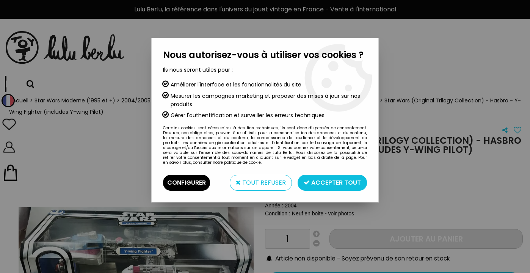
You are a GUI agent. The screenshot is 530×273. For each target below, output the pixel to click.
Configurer (186, 182)
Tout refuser (261, 182)
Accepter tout (332, 182)
